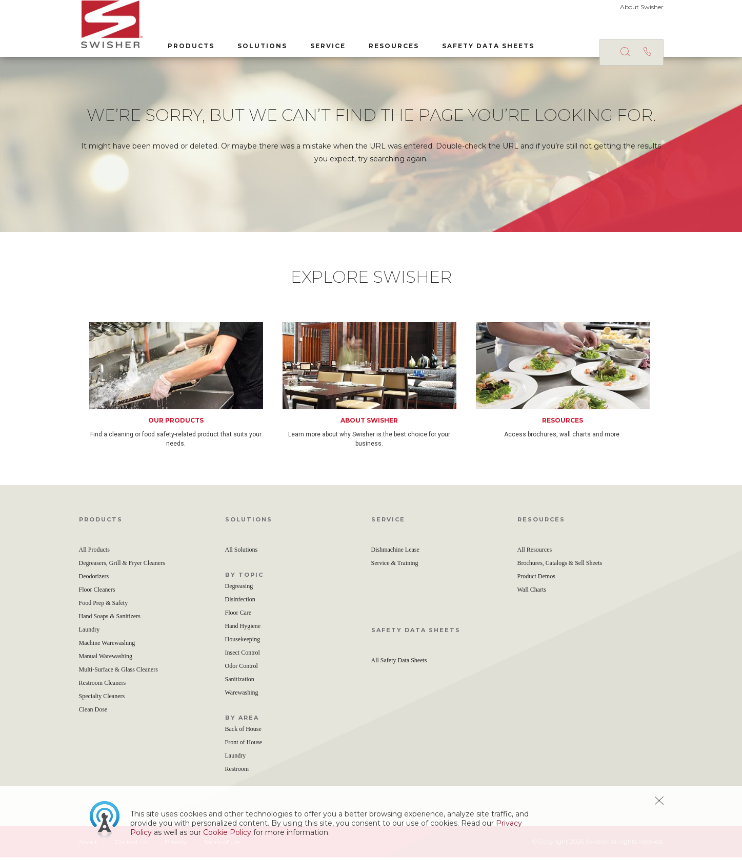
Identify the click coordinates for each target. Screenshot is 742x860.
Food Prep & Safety (103, 605)
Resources (392, 45)
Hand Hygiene (243, 628)
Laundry (89, 632)
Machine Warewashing (107, 645)
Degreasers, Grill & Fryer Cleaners (122, 565)
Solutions (260, 45)
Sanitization (239, 681)
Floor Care (238, 615)
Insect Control (242, 655)
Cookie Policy (227, 832)
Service (326, 45)
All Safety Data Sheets (399, 662)
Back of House (243, 731)
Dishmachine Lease (395, 552)
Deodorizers (94, 578)
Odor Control (241, 668)
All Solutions (241, 552)
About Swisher (642, 7)
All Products (94, 552)
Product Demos (536, 578)
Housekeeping (242, 641)
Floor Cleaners (97, 592)
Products (189, 45)
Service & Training (394, 565)
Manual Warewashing (105, 658)
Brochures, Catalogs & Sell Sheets (560, 565)
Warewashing (241, 695)
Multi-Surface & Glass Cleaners (118, 672)
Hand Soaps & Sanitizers (110, 618)
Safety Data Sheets (486, 45)
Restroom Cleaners (102, 685)
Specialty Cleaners (102, 698)
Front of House (244, 744)
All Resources (534, 552)
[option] (186, 388)
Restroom (237, 771)
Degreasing (239, 588)
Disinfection (240, 601)
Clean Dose (93, 712)
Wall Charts (532, 592)
